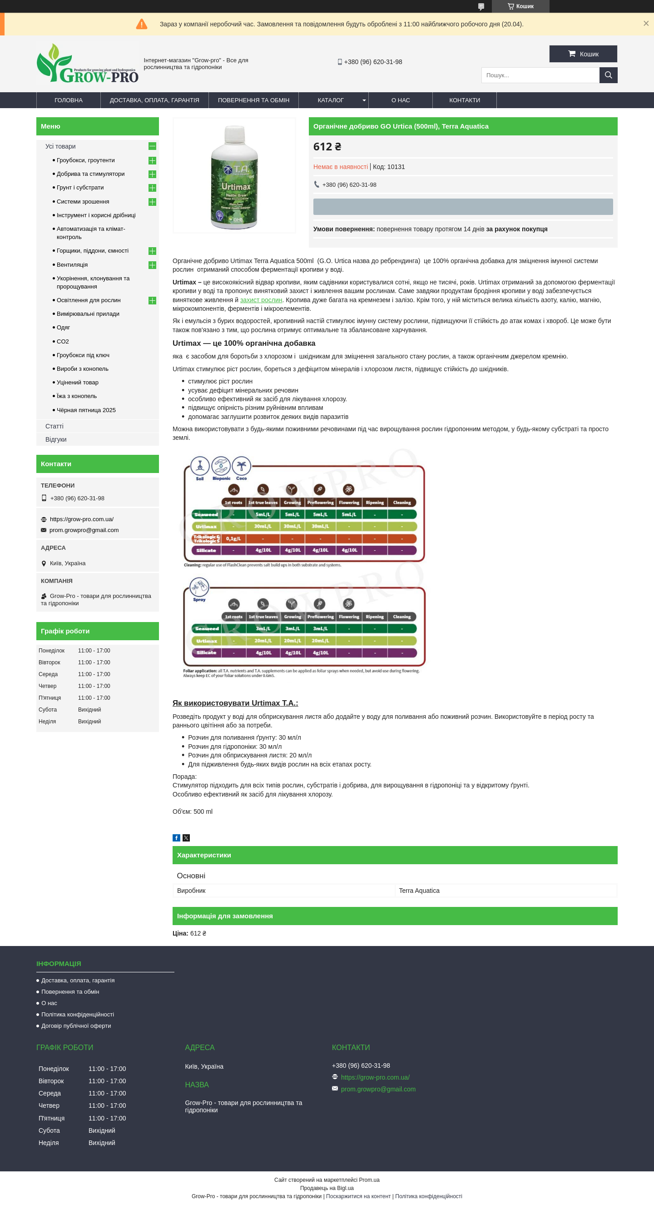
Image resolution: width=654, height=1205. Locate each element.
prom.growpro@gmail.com (84, 530)
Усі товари (60, 146)
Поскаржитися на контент (358, 1196)
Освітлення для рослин (89, 300)
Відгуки (56, 439)
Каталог (331, 100)
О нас (400, 100)
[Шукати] (609, 75)
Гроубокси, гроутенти (86, 160)
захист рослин (261, 300)
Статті (54, 426)
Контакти (464, 100)
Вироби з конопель (83, 368)
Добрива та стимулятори (91, 173)
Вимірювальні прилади (88, 313)
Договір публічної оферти (76, 1025)
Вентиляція (72, 264)
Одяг (63, 327)
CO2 (63, 341)
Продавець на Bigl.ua (327, 1188)
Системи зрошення (83, 201)
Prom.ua (369, 1180)
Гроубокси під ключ (83, 355)
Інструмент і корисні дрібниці (96, 215)
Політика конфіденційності (77, 1014)
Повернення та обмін (254, 100)
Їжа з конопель (77, 396)
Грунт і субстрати (80, 187)
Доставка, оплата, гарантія (154, 100)
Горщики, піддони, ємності (93, 250)
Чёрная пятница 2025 (86, 410)
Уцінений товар (78, 382)
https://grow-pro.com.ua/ (82, 519)
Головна (68, 100)
